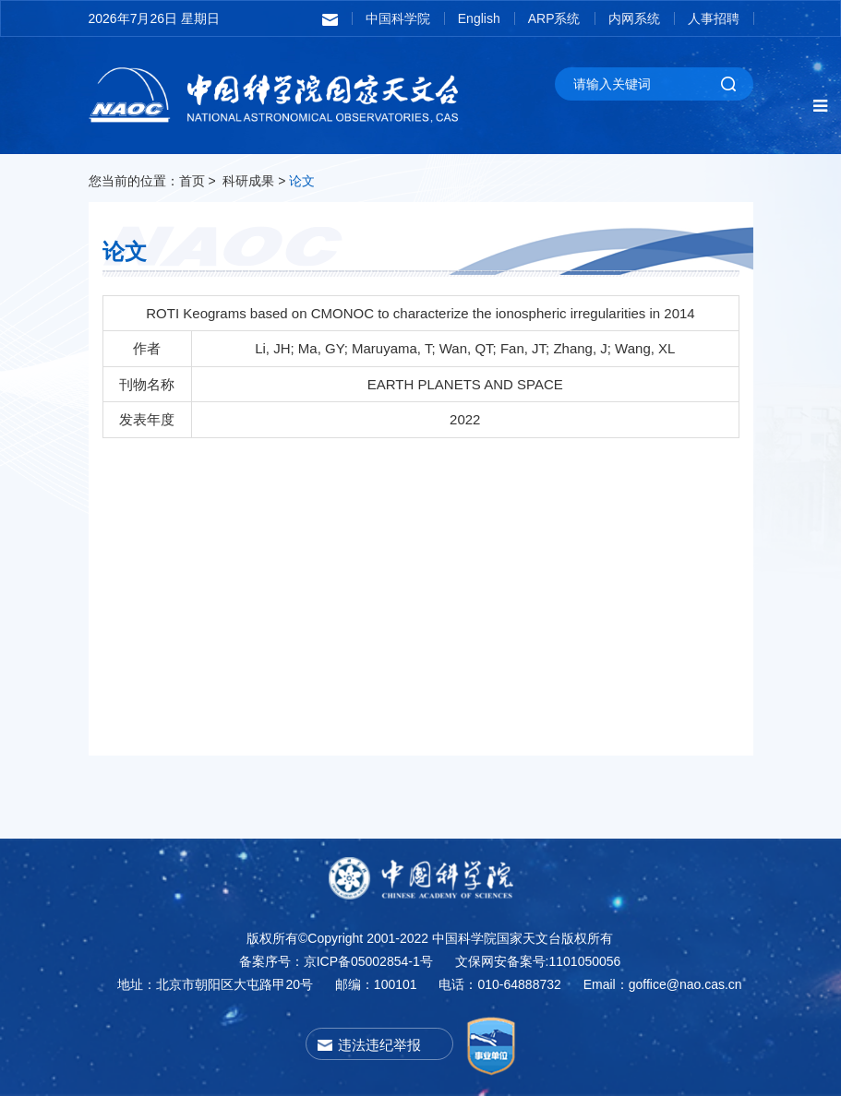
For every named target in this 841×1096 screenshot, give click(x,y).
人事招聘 (713, 18)
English (479, 18)
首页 (192, 180)
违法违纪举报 (379, 1045)
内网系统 (634, 18)
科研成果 (248, 180)
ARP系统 (554, 18)
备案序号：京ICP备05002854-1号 (336, 961)
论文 (302, 180)
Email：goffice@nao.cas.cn (662, 984)
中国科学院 (398, 18)
